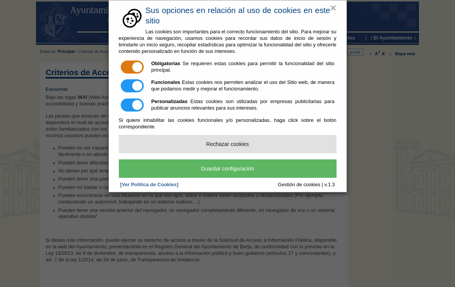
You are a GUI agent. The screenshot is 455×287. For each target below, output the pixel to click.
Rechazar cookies (227, 144)
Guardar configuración (227, 169)
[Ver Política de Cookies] (149, 184)
